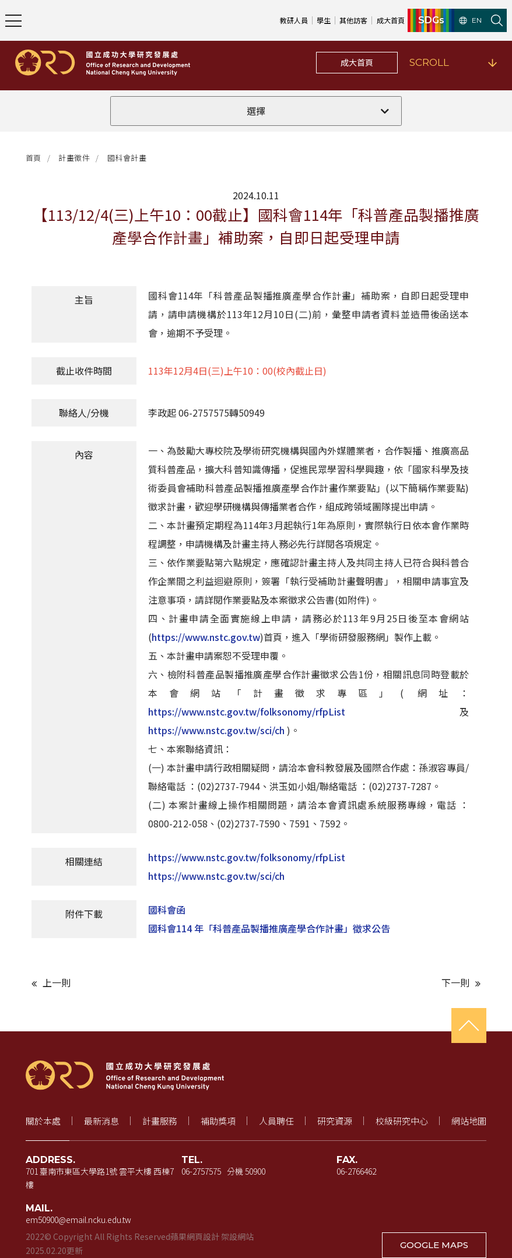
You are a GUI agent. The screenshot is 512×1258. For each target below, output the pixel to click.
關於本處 (43, 1121)
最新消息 (101, 1121)
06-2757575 (201, 1171)
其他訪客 (353, 20)
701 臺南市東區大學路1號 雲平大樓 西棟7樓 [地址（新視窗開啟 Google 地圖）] (100, 1178)
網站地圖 (468, 1121)
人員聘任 (276, 1121)
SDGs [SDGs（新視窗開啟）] (431, 20)
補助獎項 (218, 1121)
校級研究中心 (402, 1121)
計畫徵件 (74, 157)
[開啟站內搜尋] (497, 20)
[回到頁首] (468, 1025)
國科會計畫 (127, 157)
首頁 (33, 157)
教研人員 (294, 20)
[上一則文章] (140, 983)
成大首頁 (357, 62)
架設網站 (237, 1236)
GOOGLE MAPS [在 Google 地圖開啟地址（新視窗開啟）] (434, 1244)
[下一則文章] (371, 983)
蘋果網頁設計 (194, 1236)
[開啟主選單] (13, 20)
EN (470, 20)
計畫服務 (159, 1121)
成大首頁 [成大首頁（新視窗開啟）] (391, 20)
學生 (324, 20)
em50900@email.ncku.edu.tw (78, 1219)
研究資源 (334, 1121)
